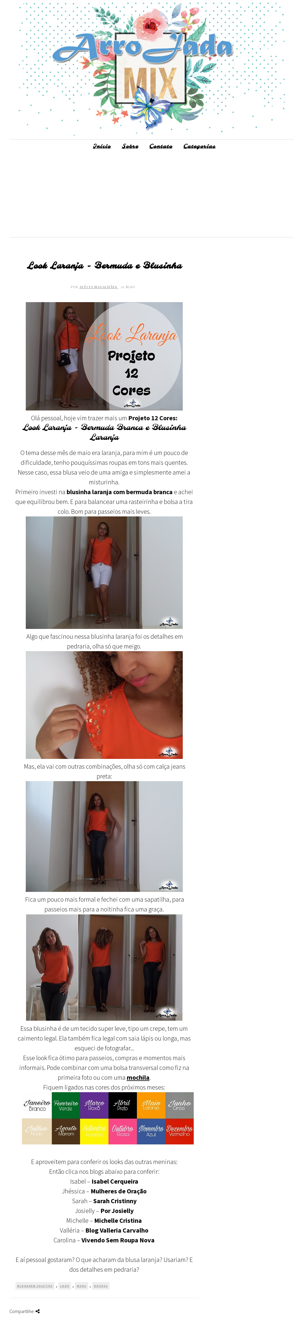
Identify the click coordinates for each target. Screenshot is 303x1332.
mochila (138, 1077)
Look (64, 1286)
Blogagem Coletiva (35, 1286)
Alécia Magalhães (98, 287)
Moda (81, 1286)
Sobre (130, 146)
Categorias (199, 146)
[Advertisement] (151, 195)
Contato (160, 146)
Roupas (101, 1286)
